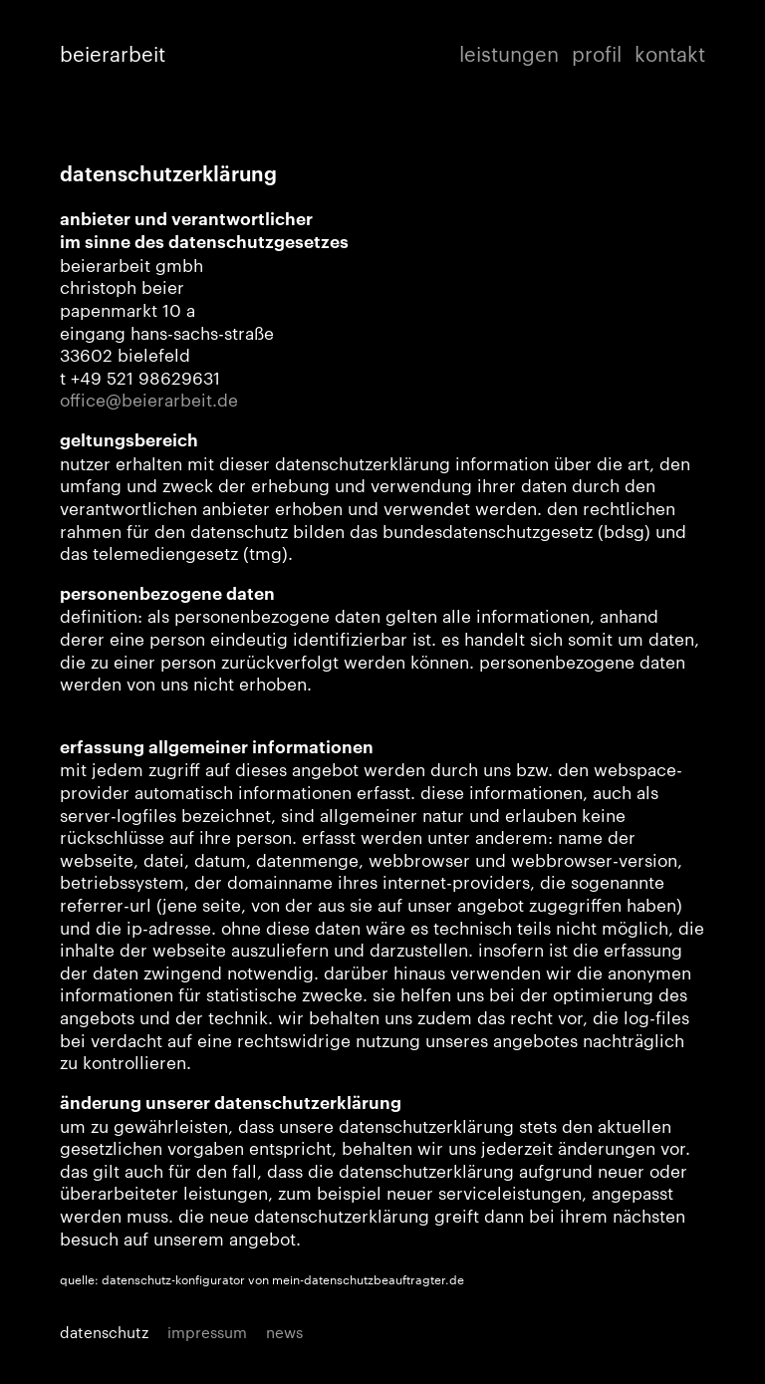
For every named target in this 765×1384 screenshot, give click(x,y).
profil (597, 53)
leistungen (509, 53)
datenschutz (104, 1331)
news (284, 1331)
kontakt (670, 53)
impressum (207, 1331)
